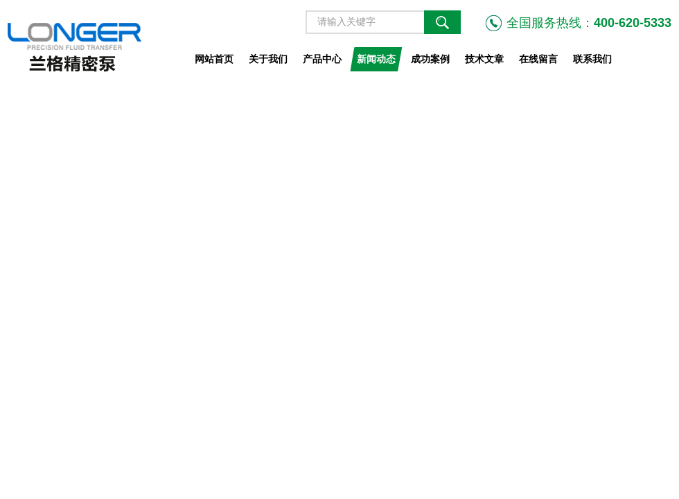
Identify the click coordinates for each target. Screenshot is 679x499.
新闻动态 (376, 58)
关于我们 (268, 58)
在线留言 (538, 58)
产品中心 (322, 58)
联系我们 (592, 58)
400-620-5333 (632, 23)
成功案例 (430, 58)
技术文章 (484, 58)
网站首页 (214, 58)
